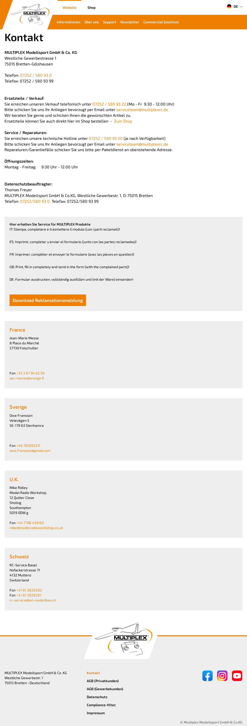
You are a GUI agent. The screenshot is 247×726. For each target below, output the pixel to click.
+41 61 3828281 (28, 595)
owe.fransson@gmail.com (30, 450)
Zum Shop (123, 121)
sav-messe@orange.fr (27, 378)
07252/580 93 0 (35, 201)
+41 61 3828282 (29, 590)
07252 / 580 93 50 (106, 138)
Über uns (92, 22)
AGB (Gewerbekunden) (105, 689)
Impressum (96, 713)
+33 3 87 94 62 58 (30, 373)
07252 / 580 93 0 (36, 75)
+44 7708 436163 (30, 523)
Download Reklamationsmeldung (48, 300)
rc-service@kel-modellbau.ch (33, 600)
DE (232, 6)
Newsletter (129, 22)
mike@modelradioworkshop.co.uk (36, 528)
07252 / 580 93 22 (109, 103)
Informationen (68, 22)
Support (109, 22)
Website (69, 7)
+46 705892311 (28, 445)
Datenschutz (97, 697)
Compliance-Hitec (101, 705)
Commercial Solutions (161, 22)
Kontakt (93, 673)
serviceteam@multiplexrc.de (142, 109)
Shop (92, 7)
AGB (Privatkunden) (103, 681)
